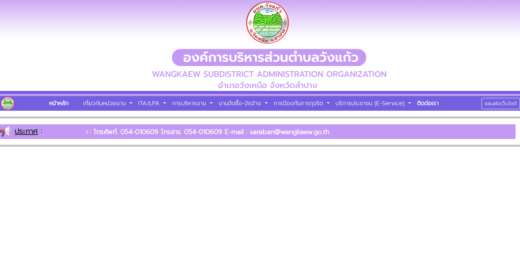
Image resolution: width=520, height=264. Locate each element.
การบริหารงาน (190, 103)
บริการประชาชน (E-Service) (371, 103)
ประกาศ (26, 131)
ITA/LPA (150, 103)
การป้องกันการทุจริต (299, 103)
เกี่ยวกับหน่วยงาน (105, 103)
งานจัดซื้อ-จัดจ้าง (241, 103)
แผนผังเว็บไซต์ (501, 103)
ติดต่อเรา (428, 103)
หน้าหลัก (59, 103)
